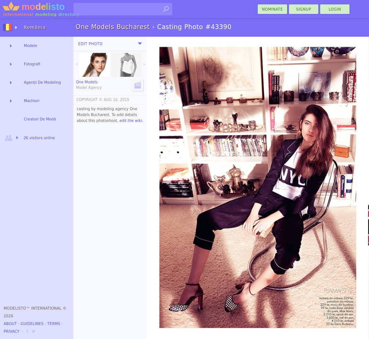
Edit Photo (90, 44)
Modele (30, 46)
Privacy (11, 331)
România (35, 27)
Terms (53, 324)
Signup (303, 9)
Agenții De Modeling (42, 82)
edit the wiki (130, 121)
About (10, 324)
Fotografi (32, 64)
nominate (272, 9)
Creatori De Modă (40, 119)
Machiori (31, 101)
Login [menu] (335, 9)
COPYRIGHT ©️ (89, 100)
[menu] (140, 44)
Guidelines (32, 324)
